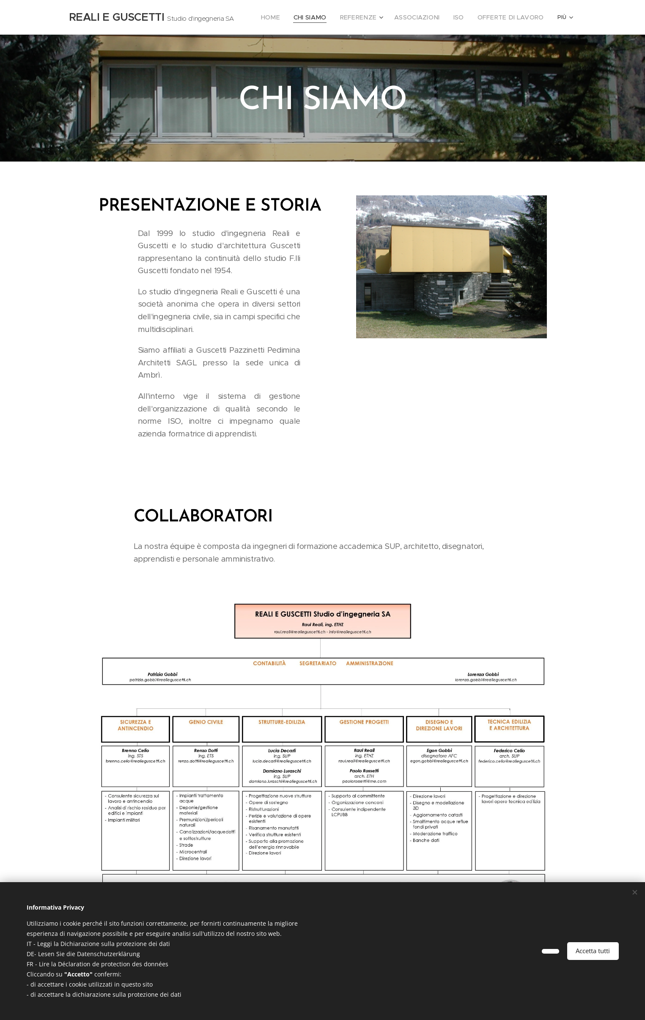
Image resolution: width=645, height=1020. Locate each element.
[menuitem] (290, 17)
